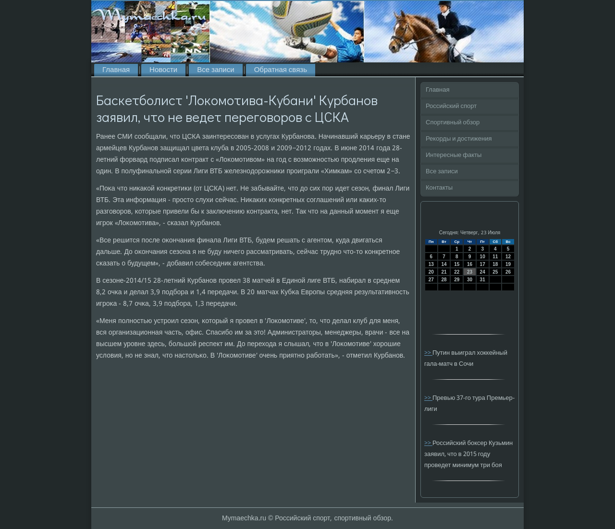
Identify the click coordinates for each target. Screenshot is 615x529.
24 (482, 272)
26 (508, 272)
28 (443, 279)
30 (469, 279)
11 (495, 256)
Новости (163, 70)
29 (456, 279)
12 (508, 256)
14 (443, 264)
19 (508, 264)
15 (456, 264)
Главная (116, 70)
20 (431, 272)
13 (431, 264)
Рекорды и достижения (459, 138)
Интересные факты (453, 155)
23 (469, 272)
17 (482, 264)
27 (431, 279)
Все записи (215, 70)
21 (443, 272)
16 (469, 264)
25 (495, 272)
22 (456, 272)
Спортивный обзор (453, 122)
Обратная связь (280, 70)
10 (482, 256)
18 (495, 264)
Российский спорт (451, 106)
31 (482, 279)
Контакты (439, 187)
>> (428, 353)
